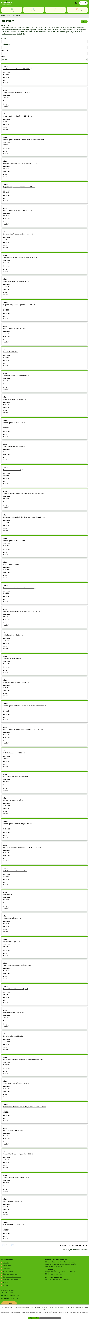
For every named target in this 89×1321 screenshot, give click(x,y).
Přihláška (55, 30)
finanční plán (71, 28)
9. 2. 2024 (6, 900)
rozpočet (70, 30)
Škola (8, 16)
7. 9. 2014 (6, 499)
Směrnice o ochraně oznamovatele (16, 871)
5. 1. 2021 (5, 145)
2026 (53, 28)
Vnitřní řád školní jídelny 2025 (13, 1130)
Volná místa (7, 1266)
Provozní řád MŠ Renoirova (13, 918)
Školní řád (5, 32)
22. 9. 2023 (6, 805)
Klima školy (81, 28)
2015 (11, 28)
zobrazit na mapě (56, 1274)
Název (3, 38)
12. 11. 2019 (6, 286)
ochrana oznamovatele (13, 30)
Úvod (3, 16)
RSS (84, 21)
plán (49, 30)
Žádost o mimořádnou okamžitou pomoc (18, 234)
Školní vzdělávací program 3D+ (15, 1012)
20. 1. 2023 (6, 735)
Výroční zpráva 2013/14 (12, 564)
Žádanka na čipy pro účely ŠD (14, 1036)
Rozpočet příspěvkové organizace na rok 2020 (20, 305)
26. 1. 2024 (6, 876)
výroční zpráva (76, 32)
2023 (40, 28)
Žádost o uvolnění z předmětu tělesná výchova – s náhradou (25, 493)
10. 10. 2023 (6, 829)
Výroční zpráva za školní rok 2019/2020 (17, 210)
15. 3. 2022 (6, 121)
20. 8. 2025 (6, 1206)
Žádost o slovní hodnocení (13, 470)
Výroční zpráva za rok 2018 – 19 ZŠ (16, 328)
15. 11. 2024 (6, 1065)
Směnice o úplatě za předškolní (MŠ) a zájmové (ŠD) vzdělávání (24, 1107)
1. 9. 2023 (6, 758)
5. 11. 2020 (6, 168)
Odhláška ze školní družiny (13, 659)
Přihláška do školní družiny (13, 635)
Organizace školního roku (12, 1277)
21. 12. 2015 (6, 546)
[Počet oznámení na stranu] (84, 1245)
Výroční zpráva (65, 32)
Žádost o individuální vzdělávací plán (17, 92)
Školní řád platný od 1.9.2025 (14, 1225)
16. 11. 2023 (6, 853)
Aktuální (6, 83)
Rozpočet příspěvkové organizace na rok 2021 (20, 187)
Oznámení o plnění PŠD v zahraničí (16, 1083)
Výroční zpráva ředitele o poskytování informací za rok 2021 (25, 706)
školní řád (13, 32)
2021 (31, 28)
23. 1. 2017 (6, 475)
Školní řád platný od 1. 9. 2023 (14, 753)
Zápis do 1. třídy (8, 1271)
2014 (7, 28)
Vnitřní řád (42, 32)
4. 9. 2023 (6, 782)
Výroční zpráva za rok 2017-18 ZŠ (15, 423)
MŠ (3, 30)
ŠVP (26, 32)
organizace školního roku (38, 30)
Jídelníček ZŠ (7, 1269)
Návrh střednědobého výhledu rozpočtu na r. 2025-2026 (23, 847)
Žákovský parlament (10, 1274)
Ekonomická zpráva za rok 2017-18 (16, 399)
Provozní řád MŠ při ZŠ (12, 942)
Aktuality (6, 1263)
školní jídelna (81, 30)
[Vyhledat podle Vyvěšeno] (44, 47)
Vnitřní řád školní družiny (12, 1201)
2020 (27, 28)
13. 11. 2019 (6, 263)
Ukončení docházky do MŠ (13, 800)
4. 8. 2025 (6, 1183)
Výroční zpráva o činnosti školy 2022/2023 (18, 824)
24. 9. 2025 (6, 687)
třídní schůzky (33, 32)
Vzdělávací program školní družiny (16, 682)
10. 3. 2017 (6, 452)
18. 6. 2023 (6, 593)
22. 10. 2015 (6, 570)
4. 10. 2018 (6, 404)
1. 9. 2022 (6, 98)
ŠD (75, 30)
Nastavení (55, 1318)
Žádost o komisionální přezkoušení (16, 446)
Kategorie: (5, 25)
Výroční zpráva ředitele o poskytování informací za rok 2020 (25, 140)
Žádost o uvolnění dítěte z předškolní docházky (20, 588)
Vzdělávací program (9, 34)
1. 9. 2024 (6, 1112)
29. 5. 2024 (6, 1041)
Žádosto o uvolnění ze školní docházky (17, 1178)
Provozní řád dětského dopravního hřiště (18, 1154)
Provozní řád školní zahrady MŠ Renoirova (18, 965)
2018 (19, 28)
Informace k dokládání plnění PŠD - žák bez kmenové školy (24, 1060)
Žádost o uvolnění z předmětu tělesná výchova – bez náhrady (25, 517)
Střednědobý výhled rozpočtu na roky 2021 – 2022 (21, 258)
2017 (15, 28)
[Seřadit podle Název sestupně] (7, 38)
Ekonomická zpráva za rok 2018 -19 (16, 281)
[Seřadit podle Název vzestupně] (7, 37)
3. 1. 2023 (6, 617)
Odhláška (25, 30)
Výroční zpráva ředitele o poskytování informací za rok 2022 (25, 729)
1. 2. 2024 (6, 1159)
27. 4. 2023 (6, 640)
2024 (44, 28)
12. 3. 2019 (6, 357)
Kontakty (6, 1285)
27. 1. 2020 (6, 239)
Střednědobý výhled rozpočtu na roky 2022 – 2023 (21, 163)
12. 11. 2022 (6, 74)
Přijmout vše (34, 1318)
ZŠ (24, 34)
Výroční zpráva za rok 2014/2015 (15, 541)
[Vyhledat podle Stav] (44, 59)
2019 (23, 28)
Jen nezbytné (45, 1318)
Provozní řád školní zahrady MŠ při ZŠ (17, 989)
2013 (3, 28)
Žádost (19, 34)
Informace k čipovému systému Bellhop (18, 777)
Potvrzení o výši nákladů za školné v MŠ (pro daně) (21, 611)
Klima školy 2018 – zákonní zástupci (16, 376)
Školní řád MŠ (9, 895)
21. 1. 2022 (6, 711)
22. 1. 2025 (6, 1136)
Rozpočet (62, 30)
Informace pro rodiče (10, 1280)
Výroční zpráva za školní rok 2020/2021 (17, 116)
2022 (35, 28)
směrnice (20, 32)
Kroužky (6, 1283)
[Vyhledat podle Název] (44, 41)
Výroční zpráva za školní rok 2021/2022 (17, 69)
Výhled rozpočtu (53, 32)
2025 (48, 28)
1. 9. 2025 (6, 1230)
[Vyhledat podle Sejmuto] (44, 53)
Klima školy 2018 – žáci (12, 352)
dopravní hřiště (61, 28)
